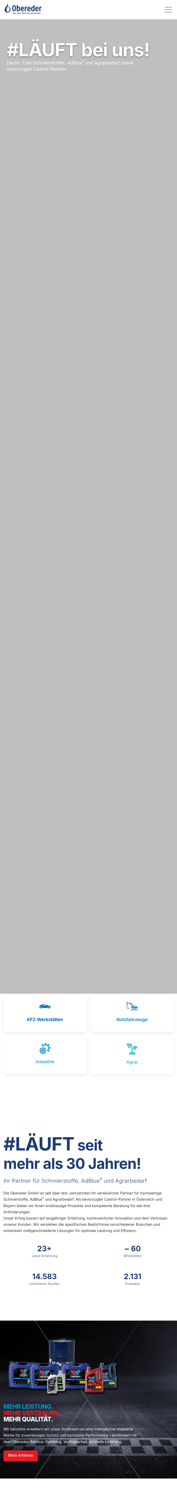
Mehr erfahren (20, 1455)
